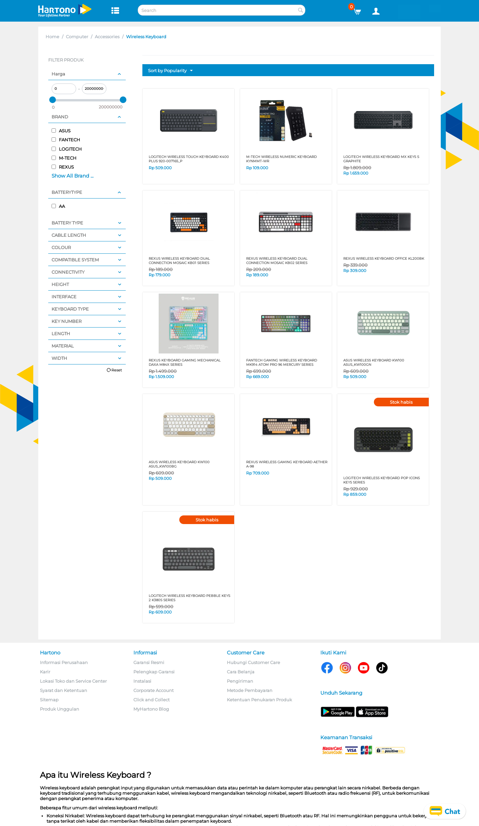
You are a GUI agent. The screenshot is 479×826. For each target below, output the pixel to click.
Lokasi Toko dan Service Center (73, 681)
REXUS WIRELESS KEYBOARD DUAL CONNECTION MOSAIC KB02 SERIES (276, 260)
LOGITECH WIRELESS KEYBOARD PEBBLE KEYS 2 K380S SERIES (189, 598)
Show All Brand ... (72, 176)
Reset (116, 370)
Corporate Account (153, 690)
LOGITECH (67, 149)
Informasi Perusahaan (64, 662)
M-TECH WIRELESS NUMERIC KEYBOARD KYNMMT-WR (281, 159)
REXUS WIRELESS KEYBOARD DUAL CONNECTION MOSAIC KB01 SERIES (179, 260)
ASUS (61, 130)
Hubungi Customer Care (253, 662)
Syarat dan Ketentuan (63, 690)
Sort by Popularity (170, 71)
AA (58, 206)
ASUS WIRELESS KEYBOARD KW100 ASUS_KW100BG (179, 464)
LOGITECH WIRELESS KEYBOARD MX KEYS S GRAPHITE (381, 159)
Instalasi (142, 681)
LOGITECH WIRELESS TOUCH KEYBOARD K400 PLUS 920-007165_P (189, 159)
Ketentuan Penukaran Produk (259, 699)
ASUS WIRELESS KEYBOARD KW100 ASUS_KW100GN (373, 362)
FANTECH (66, 139)
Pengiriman (240, 681)
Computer (77, 36)
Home (52, 36)
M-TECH (64, 158)
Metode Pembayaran (249, 690)
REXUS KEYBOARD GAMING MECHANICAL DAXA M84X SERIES (185, 362)
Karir (45, 671)
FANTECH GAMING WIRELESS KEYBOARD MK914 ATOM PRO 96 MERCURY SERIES (281, 362)
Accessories (107, 36)
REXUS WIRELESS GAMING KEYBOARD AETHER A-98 (286, 464)
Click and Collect (151, 699)
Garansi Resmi (148, 662)
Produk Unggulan (59, 709)
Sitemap (49, 699)
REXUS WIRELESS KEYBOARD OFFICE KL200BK (383, 258)
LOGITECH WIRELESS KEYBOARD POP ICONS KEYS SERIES (381, 480)
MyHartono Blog (151, 709)
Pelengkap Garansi (154, 671)
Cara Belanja (240, 671)
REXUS (63, 167)
